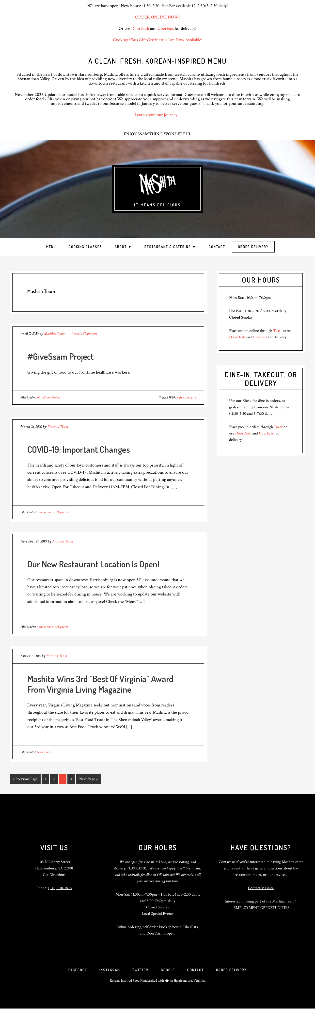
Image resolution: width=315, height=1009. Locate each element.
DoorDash (140, 28)
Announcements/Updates (52, 512)
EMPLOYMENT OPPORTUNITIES (261, 907)
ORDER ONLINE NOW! (157, 17)
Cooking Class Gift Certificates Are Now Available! (157, 40)
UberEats (166, 28)
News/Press (43, 752)
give (193, 397)
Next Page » (88, 780)
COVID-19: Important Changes (78, 449)
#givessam (183, 397)
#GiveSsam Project (60, 356)
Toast (277, 330)
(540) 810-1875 (60, 887)
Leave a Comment (84, 333)
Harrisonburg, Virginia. (189, 981)
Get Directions (54, 874)
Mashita (157, 184)
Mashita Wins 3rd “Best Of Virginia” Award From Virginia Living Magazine (100, 684)
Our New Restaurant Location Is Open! (93, 564)
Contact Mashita (261, 887)
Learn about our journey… (157, 115)
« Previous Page (25, 780)
